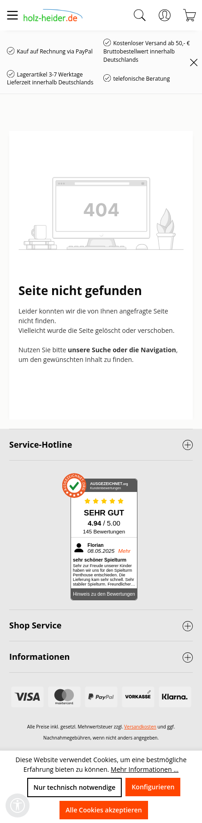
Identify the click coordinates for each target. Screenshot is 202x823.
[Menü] (12, 15)
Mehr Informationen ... (144, 769)
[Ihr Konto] (164, 15)
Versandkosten (140, 726)
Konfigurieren (152, 786)
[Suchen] (139, 15)
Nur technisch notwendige (75, 787)
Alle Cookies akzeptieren (103, 809)
